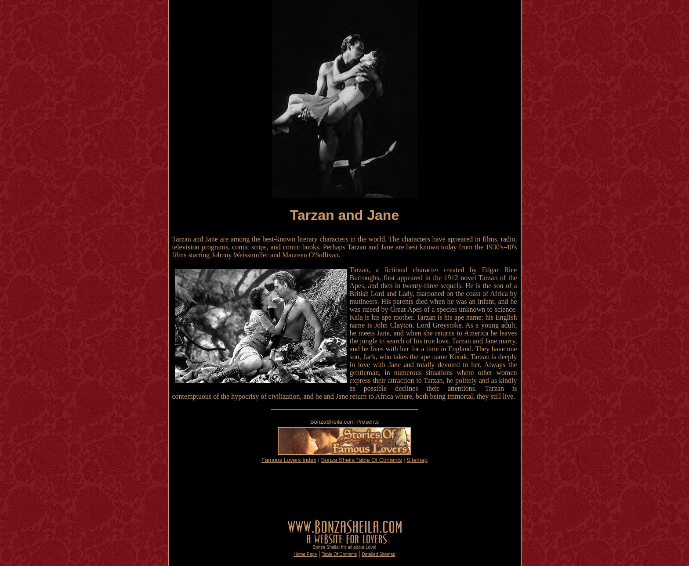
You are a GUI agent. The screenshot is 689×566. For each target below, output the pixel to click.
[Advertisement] (344, 491)
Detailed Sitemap (378, 554)
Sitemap (417, 460)
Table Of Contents (339, 554)
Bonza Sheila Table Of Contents (361, 460)
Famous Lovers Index (288, 460)
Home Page (305, 554)
